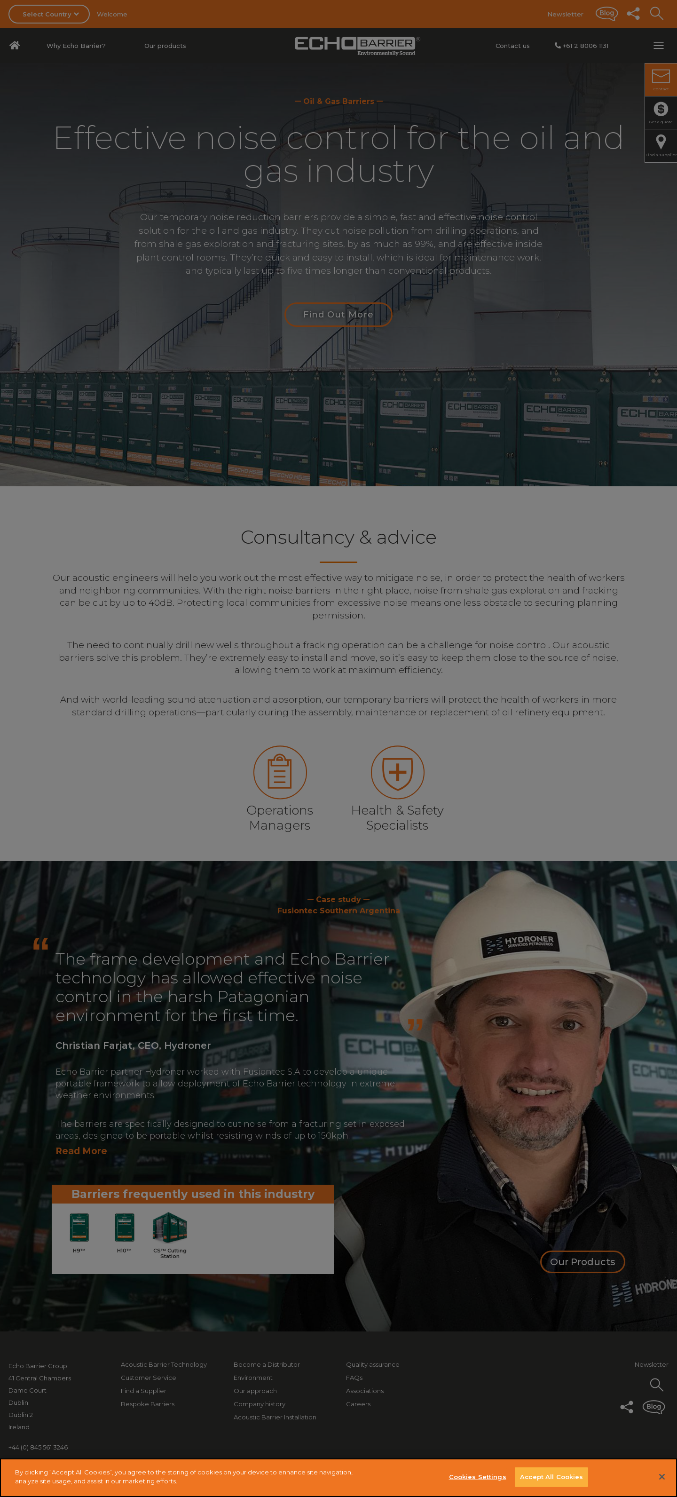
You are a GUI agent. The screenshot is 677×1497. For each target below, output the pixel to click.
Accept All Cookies (551, 1477)
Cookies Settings (477, 1477)
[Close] (662, 1476)
